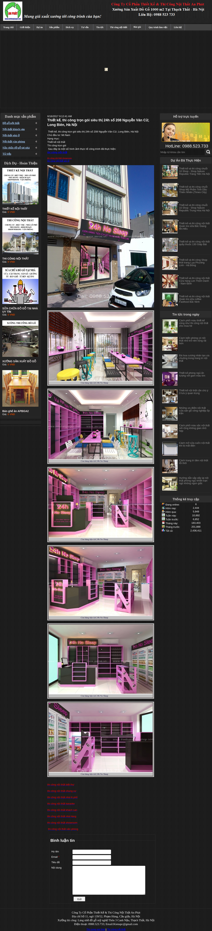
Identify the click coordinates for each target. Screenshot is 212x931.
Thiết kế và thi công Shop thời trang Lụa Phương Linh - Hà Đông (193, 265)
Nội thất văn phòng (14, 141)
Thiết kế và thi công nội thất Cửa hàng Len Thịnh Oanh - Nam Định (194, 283)
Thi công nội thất (118, 27)
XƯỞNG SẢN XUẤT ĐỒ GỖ (19, 361)
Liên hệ (178, 27)
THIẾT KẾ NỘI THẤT (14, 208)
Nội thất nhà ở (11, 135)
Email (55, 856)
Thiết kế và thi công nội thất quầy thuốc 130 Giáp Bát (194, 245)
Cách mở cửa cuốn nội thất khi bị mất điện (194, 444)
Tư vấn (85, 27)
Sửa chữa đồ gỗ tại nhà (16, 147)
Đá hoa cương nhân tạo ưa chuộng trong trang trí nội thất (194, 358)
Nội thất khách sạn (14, 129)
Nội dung (56, 867)
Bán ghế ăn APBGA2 (15, 411)
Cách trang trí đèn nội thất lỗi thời (193, 462)
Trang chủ (8, 27)
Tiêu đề (55, 862)
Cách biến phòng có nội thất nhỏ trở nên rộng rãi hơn (192, 340)
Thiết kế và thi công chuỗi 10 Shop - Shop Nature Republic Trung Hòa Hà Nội (194, 210)
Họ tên (55, 851)
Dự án (40, 27)
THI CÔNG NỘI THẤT (15, 258)
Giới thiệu (25, 27)
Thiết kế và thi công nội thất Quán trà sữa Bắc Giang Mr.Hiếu (194, 228)
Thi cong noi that (95, 929)
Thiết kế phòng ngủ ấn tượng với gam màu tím (192, 374)
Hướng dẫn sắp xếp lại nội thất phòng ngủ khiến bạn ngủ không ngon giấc (194, 480)
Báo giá (137, 27)
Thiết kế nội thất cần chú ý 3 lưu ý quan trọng (193, 392)
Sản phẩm (54, 27)
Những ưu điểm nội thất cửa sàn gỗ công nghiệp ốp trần (194, 410)
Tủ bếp (7, 153)
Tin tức (100, 27)
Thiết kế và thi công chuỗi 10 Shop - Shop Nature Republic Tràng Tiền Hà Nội (194, 173)
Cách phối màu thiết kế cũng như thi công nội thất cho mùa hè (193, 323)
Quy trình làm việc (158, 27)
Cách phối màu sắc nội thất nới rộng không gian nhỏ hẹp (194, 428)
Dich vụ (69, 27)
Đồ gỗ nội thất (11, 123)
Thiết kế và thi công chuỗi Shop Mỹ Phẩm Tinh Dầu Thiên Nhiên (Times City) (193, 191)
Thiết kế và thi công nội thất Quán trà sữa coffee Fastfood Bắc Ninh (194, 301)
